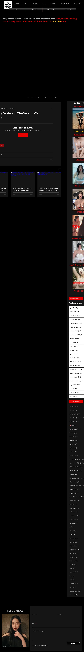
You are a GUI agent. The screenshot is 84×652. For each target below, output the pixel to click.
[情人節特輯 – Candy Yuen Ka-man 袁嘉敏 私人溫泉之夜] (49, 178)
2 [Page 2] (38, 98)
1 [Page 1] (35, 98)
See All (59, 169)
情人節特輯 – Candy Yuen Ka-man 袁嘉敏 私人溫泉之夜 (48, 189)
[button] (53, 3)
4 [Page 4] (45, 98)
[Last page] (55, 97)
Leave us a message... (38, 630)
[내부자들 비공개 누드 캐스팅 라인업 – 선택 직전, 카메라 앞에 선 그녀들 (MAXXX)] (23, 178)
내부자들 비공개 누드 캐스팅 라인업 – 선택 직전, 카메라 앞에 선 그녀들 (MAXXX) (22, 189)
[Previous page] (31, 97)
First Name (35, 614)
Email (33, 623)
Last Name (61, 614)
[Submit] (73, 643)
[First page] (28, 97)
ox (2, 145)
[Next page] (52, 97)
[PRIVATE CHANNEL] (76, 298)
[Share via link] (1, 155)
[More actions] (52, 109)
